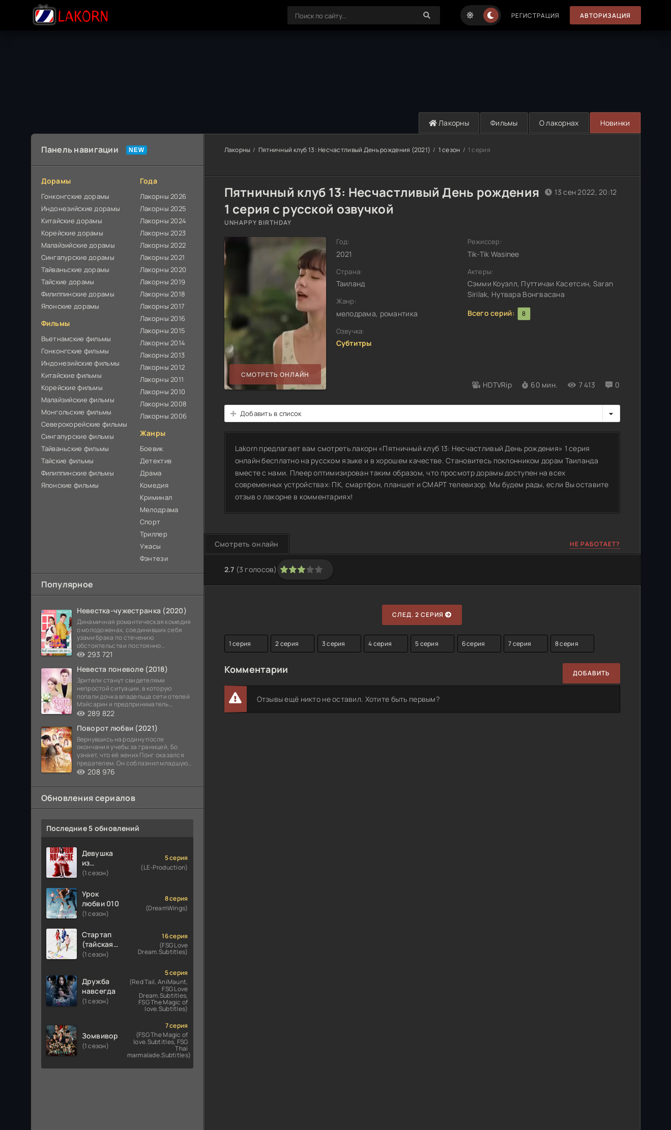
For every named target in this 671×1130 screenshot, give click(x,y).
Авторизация (605, 15)
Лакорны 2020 (163, 269)
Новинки (615, 123)
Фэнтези (154, 558)
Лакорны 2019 (162, 281)
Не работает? (595, 544)
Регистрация (535, 15)
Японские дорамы (70, 306)
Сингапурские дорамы (77, 257)
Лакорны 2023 (163, 232)
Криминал (156, 497)
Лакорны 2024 (163, 220)
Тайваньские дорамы (75, 269)
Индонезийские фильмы (80, 363)
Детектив (155, 460)
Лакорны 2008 (163, 403)
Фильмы (504, 123)
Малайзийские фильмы (77, 399)
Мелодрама (159, 509)
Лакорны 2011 (162, 379)
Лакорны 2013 (162, 355)
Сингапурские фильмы (77, 436)
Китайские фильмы (71, 375)
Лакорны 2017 (162, 306)
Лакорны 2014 (162, 342)
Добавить (591, 673)
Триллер (153, 534)
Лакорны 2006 (163, 416)
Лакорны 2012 (162, 367)
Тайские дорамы (68, 281)
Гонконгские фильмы (75, 350)
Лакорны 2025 (163, 208)
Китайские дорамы (71, 220)
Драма (150, 473)
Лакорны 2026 (163, 196)
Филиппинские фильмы (77, 473)
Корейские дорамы (72, 232)
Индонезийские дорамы (81, 208)
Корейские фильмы (72, 387)
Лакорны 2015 (162, 330)
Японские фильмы (70, 485)
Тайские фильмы (67, 460)
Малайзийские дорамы (78, 245)
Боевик (151, 448)
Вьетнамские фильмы (76, 338)
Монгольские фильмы (76, 412)
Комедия (154, 485)
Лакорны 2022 (163, 245)
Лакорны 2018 (162, 294)
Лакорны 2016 (162, 318)
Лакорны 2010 (162, 391)
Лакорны (449, 123)
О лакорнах (559, 123)
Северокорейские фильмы (84, 424)
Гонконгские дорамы (75, 196)
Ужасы (150, 546)
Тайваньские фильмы (75, 448)
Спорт (150, 521)
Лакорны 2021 (162, 257)
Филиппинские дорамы (77, 294)
